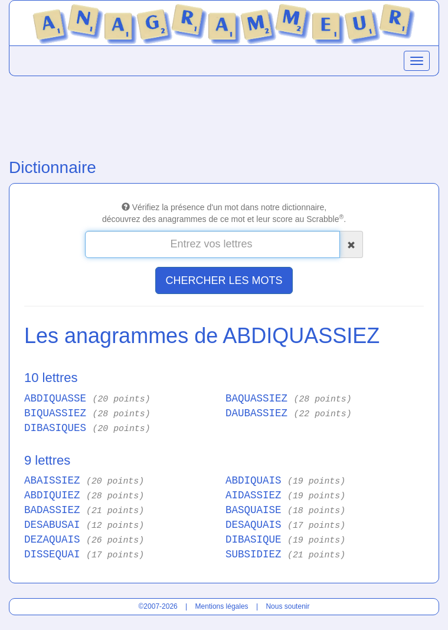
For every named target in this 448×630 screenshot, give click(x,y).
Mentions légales (221, 606)
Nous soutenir (287, 606)
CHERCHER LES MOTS (223, 280)
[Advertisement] (224, 114)
